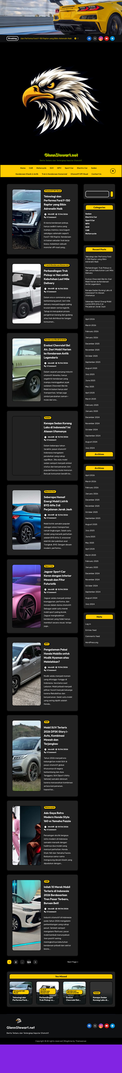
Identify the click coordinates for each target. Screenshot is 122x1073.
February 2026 (92, 331)
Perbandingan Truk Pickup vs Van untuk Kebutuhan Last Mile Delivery (58, 281)
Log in (88, 624)
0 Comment (51, 221)
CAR (31, 168)
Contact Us (96, 174)
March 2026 (90, 325)
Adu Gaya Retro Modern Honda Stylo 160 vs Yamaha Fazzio (55, 839)
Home (22, 168)
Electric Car (82, 168)
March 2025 (90, 399)
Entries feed (90, 630)
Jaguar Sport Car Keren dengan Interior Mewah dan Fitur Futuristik (58, 594)
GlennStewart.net (61, 154)
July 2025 (89, 374)
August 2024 (91, 442)
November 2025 (92, 350)
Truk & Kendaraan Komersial (54, 174)
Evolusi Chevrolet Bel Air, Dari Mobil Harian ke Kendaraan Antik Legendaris (57, 357)
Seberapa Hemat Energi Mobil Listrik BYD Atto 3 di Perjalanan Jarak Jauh (58, 517)
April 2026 (90, 319)
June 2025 (90, 380)
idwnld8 (49, 218)
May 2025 (89, 387)
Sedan (94, 168)
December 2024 (92, 417)
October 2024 (91, 430)
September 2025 (92, 362)
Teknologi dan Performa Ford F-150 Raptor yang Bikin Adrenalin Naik (56, 204)
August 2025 (91, 368)
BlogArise (68, 1069)
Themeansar (80, 1069)
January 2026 (91, 337)
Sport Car (69, 168)
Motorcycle (41, 168)
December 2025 (92, 344)
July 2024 (90, 448)
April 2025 (90, 393)
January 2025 (91, 411)
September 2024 (92, 436)
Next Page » (73, 990)
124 (29, 990)
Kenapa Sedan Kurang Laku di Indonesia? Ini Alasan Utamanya (57, 437)
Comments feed (92, 636)
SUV (52, 168)
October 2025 (91, 356)
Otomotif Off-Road (79, 174)
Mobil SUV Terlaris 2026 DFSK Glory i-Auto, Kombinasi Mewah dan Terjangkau (57, 756)
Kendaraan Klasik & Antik (27, 174)
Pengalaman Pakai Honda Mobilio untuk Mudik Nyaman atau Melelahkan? (57, 674)
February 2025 (92, 405)
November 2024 (92, 423)
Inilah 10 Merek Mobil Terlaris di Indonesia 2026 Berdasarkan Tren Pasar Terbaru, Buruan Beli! (57, 921)
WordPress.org (91, 642)
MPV (59, 168)
